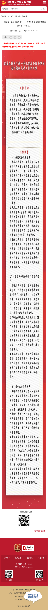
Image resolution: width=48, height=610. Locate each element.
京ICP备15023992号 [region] (24, 606)
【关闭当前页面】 (39, 531)
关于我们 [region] (7, 558)
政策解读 (17, 16)
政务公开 (10, 16)
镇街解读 (24, 16)
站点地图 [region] (18, 558)
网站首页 (3, 16)
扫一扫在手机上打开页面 (24, 512)
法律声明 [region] (41, 558)
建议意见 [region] (30, 558)
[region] (17, 548)
